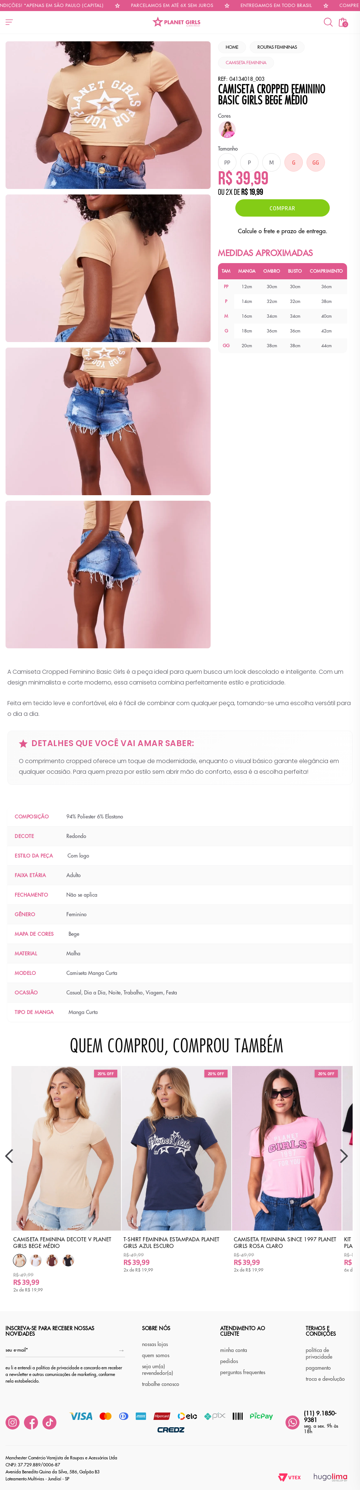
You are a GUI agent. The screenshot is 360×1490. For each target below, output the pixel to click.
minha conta (233, 1350)
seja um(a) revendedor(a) (157, 1369)
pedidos (229, 1361)
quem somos (155, 1355)
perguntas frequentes (242, 1372)
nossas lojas (155, 1344)
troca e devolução (325, 1379)
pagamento (318, 1368)
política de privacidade (319, 1353)
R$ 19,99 (252, 193)
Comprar (282, 207)
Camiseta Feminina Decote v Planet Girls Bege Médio (62, 1242)
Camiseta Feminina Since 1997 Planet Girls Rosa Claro (285, 1242)
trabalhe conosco (160, 1384)
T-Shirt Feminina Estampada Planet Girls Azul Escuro (171, 1242)
